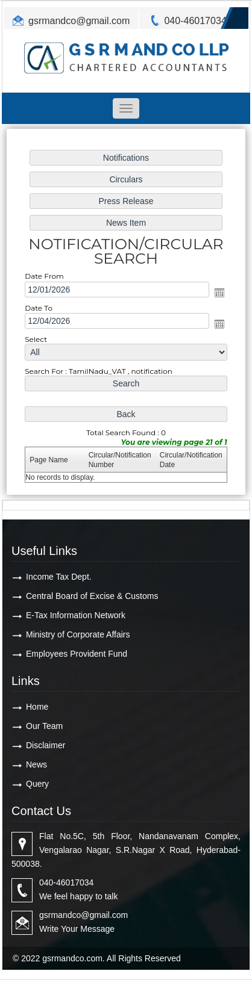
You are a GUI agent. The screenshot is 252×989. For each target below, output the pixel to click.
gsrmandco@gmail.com (79, 21)
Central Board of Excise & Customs (92, 596)
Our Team (44, 726)
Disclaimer (45, 745)
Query (37, 784)
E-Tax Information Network (75, 615)
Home (37, 707)
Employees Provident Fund (76, 654)
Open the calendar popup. (217, 292)
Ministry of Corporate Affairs (78, 634)
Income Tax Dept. (59, 576)
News (36, 764)
